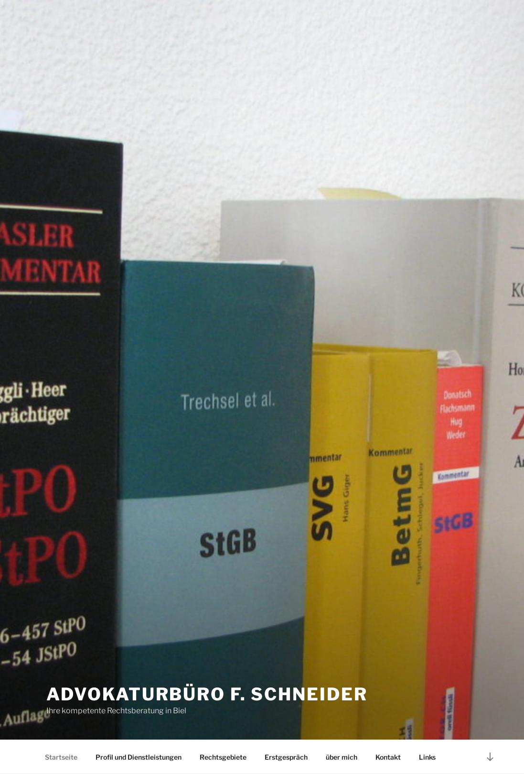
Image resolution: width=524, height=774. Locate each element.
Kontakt (388, 757)
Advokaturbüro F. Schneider (207, 694)
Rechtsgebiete (223, 757)
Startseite (61, 757)
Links (427, 757)
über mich (341, 757)
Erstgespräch (286, 757)
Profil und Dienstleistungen (139, 757)
